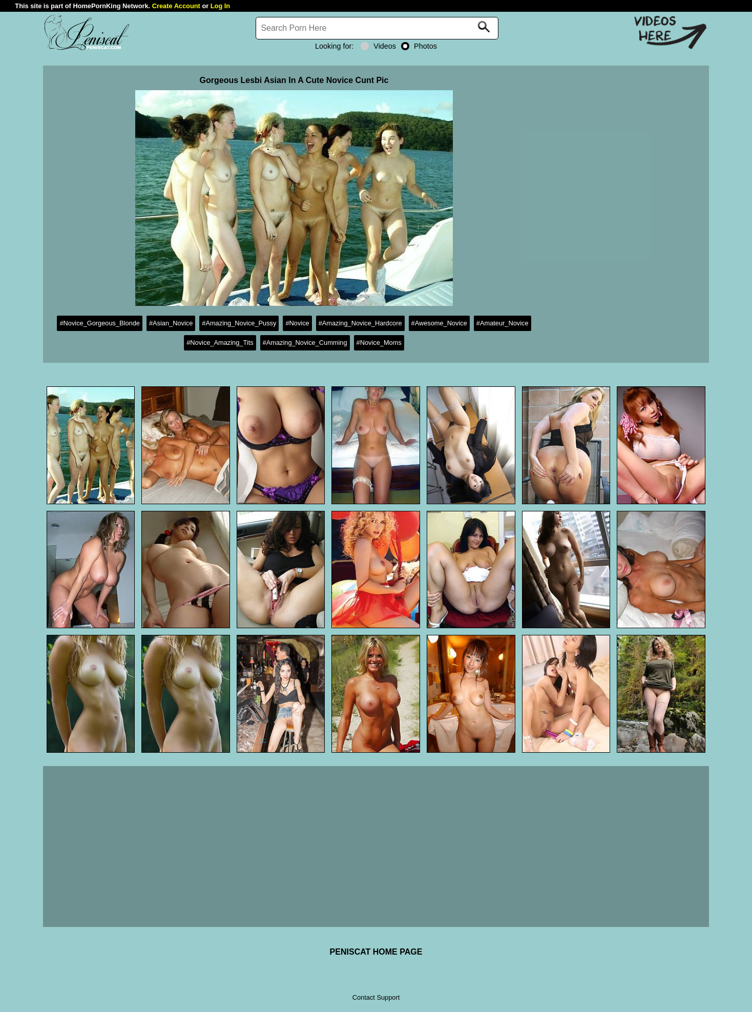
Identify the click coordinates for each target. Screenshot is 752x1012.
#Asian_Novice (171, 323)
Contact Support (376, 997)
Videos (378, 46)
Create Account (176, 6)
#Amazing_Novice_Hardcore (360, 323)
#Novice (297, 323)
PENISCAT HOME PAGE (376, 951)
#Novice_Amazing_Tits (219, 342)
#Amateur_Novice (502, 323)
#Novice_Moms (379, 342)
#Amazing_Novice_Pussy (239, 323)
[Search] (377, 28)
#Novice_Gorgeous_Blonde (99, 323)
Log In (220, 6)
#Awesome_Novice (439, 323)
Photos (419, 46)
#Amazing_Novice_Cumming (305, 342)
